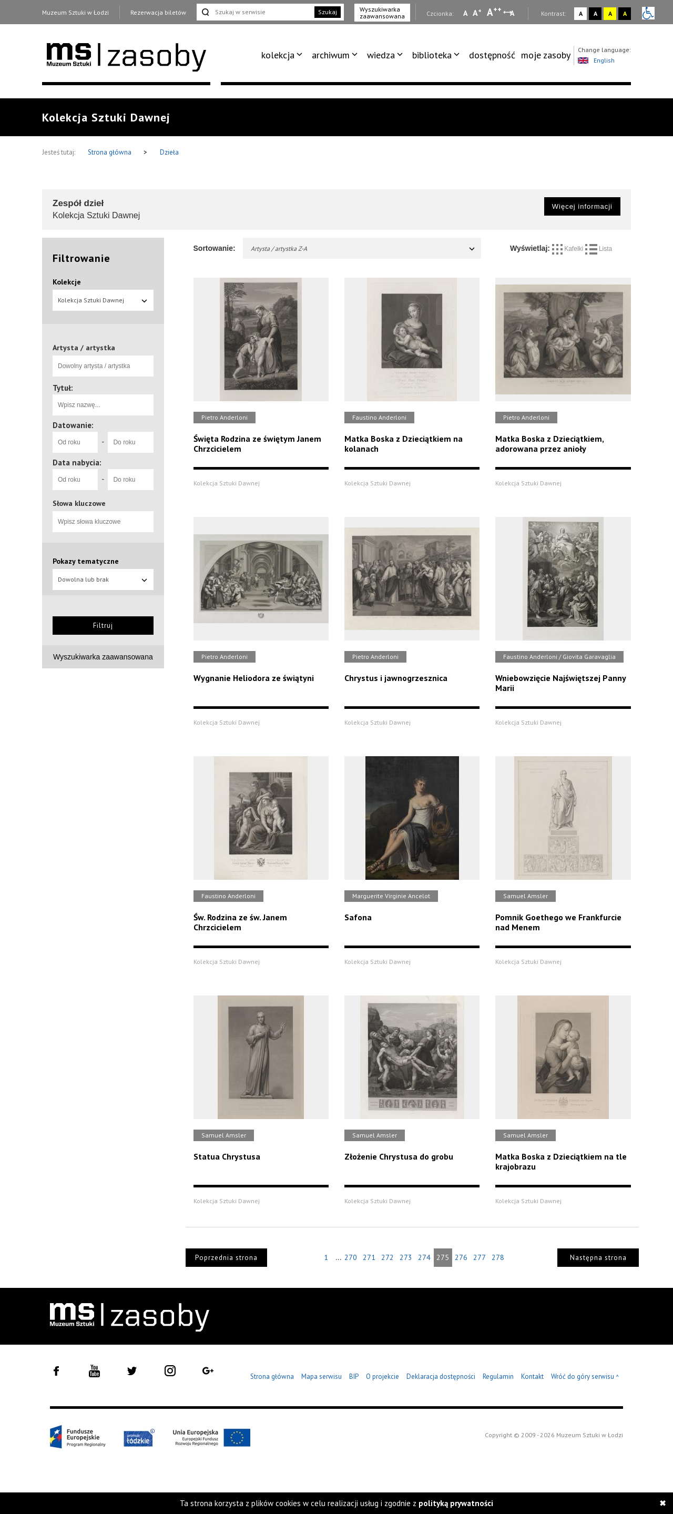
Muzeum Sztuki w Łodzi (75, 12)
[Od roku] (75, 442)
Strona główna (110, 152)
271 (369, 1257)
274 (424, 1257)
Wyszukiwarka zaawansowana (382, 12)
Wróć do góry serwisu (585, 1377)
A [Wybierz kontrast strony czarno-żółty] (625, 13)
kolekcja (277, 55)
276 (461, 1257)
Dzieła (169, 152)
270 (350, 1257)
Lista (599, 248)
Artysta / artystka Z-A (363, 248)
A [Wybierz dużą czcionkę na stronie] (494, 12)
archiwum (331, 55)
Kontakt (532, 1376)
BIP (354, 1376)
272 (387, 1257)
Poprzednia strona (226, 1257)
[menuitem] (283, 55)
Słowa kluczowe (79, 503)
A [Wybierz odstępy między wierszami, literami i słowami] (513, 13)
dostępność (492, 55)
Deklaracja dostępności (440, 1376)
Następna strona (598, 1257)
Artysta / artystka (84, 347)
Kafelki (568, 248)
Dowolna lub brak (103, 579)
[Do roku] (130, 442)
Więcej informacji (582, 206)
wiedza (381, 55)
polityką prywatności (456, 1503)
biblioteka (432, 55)
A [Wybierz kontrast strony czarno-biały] (595, 13)
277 (479, 1257)
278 (498, 1257)
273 (406, 1257)
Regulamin (498, 1376)
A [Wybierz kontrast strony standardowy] (581, 13)
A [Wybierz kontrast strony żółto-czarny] (610, 13)
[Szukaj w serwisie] (254, 12)
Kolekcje (67, 282)
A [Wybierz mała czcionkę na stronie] (465, 13)
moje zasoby (545, 55)
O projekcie (382, 1376)
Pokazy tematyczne (86, 561)
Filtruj (103, 625)
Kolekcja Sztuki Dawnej (103, 300)
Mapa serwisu (321, 1376)
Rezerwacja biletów (158, 12)
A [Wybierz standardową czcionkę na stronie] (477, 12)
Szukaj (327, 12)
